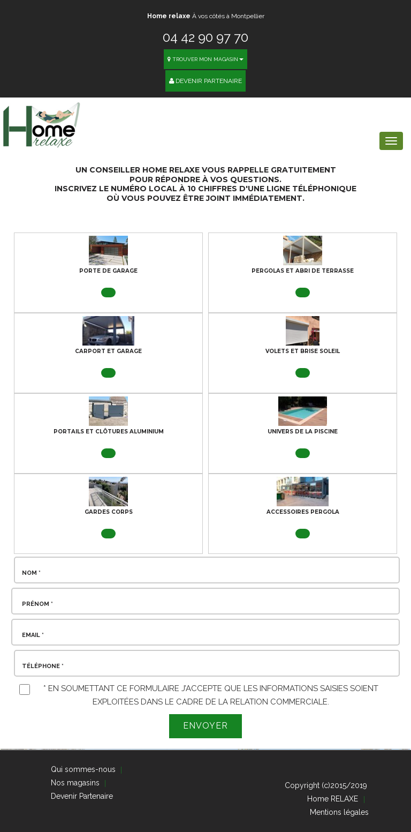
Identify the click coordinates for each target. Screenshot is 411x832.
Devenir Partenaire (205, 81)
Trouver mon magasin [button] (205, 59)
